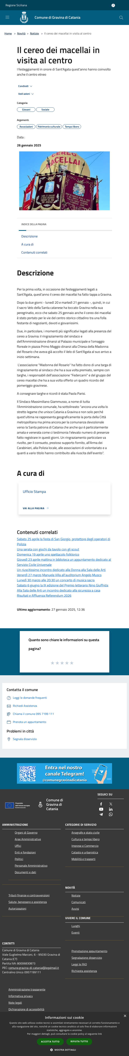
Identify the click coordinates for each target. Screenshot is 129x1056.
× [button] (124, 1016)
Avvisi (75, 908)
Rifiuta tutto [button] (79, 1041)
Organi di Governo (26, 832)
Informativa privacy (20, 996)
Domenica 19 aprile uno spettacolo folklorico (48, 554)
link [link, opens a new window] (100, 1033)
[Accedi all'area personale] (113, 5)
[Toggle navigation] (7, 17)
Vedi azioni (26, 94)
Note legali (15, 1002)
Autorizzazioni (17, 908)
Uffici (18, 846)
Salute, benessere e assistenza (27, 902)
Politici (19, 859)
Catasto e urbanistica (85, 852)
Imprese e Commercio (85, 846)
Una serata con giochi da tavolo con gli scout (48, 549)
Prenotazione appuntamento (89, 951)
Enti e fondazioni (25, 852)
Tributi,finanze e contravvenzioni (29, 895)
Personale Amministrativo (31, 865)
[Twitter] (110, 804)
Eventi (76, 932)
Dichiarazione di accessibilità (26, 1009)
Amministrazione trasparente (26, 989)
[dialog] (64, 1034)
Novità (21, 33)
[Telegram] (101, 815)
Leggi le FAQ (79, 964)
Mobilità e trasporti (83, 859)
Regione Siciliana (16, 5)
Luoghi (76, 926)
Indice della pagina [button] (33, 224)
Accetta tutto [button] (50, 1041)
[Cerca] (121, 17)
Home (8, 33)
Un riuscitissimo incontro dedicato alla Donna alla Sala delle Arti (61, 569)
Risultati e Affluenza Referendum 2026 (44, 595)
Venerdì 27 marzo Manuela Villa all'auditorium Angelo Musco (59, 574)
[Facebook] (101, 804)
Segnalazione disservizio (87, 957)
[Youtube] (101, 809)
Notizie (34, 33)
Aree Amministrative (28, 839)
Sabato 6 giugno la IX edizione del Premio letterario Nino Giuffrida (62, 585)
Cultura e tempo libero (86, 839)
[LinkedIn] (110, 809)
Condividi (25, 86)
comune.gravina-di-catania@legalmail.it (33, 968)
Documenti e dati (25, 872)
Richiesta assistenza (84, 971)
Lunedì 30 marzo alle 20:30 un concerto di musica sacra (56, 580)
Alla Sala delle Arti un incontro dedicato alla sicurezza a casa (58, 590)
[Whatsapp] (110, 815)
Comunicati (79, 902)
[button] (64, 1050)
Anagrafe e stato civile (86, 832)
